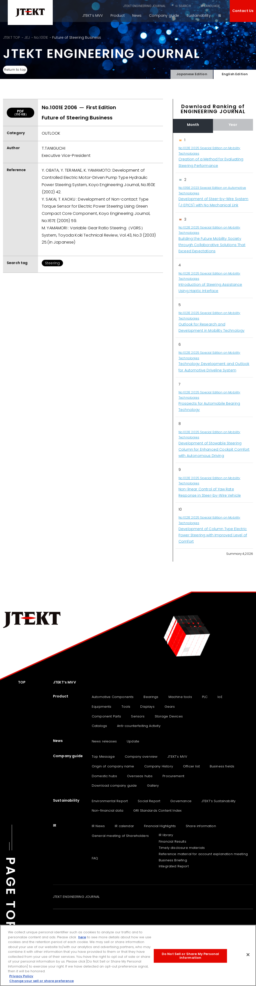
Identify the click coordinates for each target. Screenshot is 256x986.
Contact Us (243, 10)
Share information (201, 826)
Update (133, 741)
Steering (52, 263)
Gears (169, 706)
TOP (22, 682)
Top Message (103, 756)
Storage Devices (169, 716)
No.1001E (41, 37)
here (82, 937)
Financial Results (172, 841)
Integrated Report (174, 866)
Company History (158, 766)
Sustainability (198, 15)
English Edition (234, 72)
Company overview (141, 756)
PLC (205, 696)
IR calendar (124, 826)
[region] (213, 341)
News (137, 15)
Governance (181, 801)
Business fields (222, 766)
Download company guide (114, 785)
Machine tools (180, 696)
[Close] (248, 954)
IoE (220, 696)
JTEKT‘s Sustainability (219, 801)
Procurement (173, 776)
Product (117, 15)
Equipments (102, 706)
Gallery (153, 785)
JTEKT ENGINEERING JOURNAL (144, 6)
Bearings (151, 696)
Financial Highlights (160, 826)
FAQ (95, 858)
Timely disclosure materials (182, 847)
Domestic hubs (104, 776)
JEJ (27, 37)
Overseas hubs (139, 776)
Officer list (191, 766)
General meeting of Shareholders (120, 835)
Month (193, 124)
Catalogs (99, 725)
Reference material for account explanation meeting (203, 854)
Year (233, 124)
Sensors (137, 716)
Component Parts (106, 716)
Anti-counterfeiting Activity (138, 725)
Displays (147, 706)
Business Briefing (173, 860)
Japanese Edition (192, 72)
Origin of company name (113, 766)
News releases (104, 741)
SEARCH (185, 6)
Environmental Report (110, 801)
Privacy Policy (21, 976)
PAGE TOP (10, 893)
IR (219, 15)
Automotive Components (113, 696)
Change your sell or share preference (41, 981)
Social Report (149, 801)
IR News (98, 826)
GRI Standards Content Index (157, 810)
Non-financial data (107, 810)
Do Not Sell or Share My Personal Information (190, 956)
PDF (20, 112)
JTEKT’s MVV (92, 15)
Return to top (17, 69)
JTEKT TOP (11, 37)
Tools (126, 706)
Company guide (164, 15)
